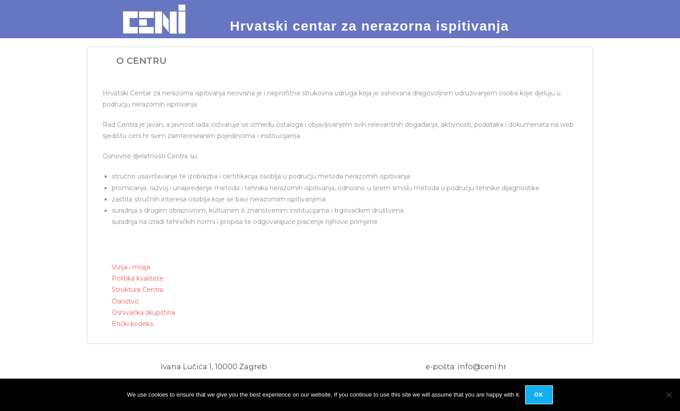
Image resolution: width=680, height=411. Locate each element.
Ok (539, 395)
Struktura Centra (137, 290)
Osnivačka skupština (143, 312)
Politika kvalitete (137, 278)
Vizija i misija (131, 267)
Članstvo (125, 301)
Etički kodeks (132, 324)
